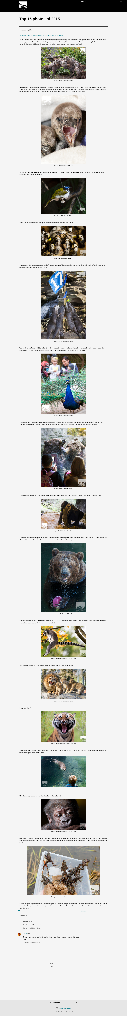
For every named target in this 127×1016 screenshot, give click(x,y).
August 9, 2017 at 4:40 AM (31, 942)
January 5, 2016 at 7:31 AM (32, 928)
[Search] (83, 1)
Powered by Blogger (63, 1008)
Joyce (25, 934)
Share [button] (83, 911)
